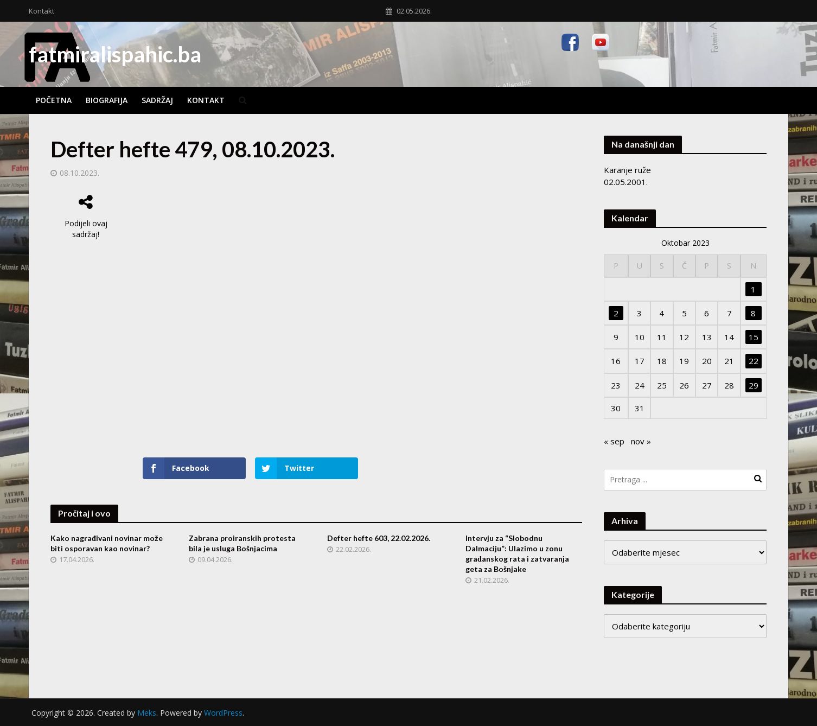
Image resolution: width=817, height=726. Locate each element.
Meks (146, 713)
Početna (54, 100)
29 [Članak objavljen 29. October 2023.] (753, 385)
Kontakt (41, 11)
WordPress (223, 713)
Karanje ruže (627, 169)
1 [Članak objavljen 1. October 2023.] (753, 289)
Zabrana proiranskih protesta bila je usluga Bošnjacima (242, 543)
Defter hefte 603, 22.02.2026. (378, 538)
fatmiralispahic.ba (115, 54)
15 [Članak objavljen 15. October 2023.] (753, 337)
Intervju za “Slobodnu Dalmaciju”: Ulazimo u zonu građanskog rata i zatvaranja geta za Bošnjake (517, 553)
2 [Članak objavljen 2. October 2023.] (616, 313)
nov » (641, 441)
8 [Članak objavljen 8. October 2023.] (753, 313)
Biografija (106, 100)
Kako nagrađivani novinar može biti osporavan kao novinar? (106, 543)
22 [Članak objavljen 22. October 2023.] (753, 360)
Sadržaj (157, 100)
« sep (614, 441)
